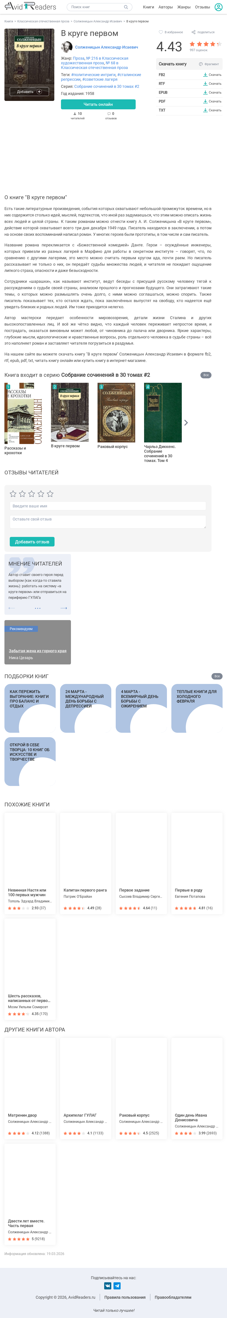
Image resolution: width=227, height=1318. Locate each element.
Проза (78, 58)
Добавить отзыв (34, 543)
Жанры (184, 7)
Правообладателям (173, 1297)
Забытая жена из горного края (38, 652)
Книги (148, 7)
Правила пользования (125, 1297)
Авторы (166, 7)
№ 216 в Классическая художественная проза (94, 60)
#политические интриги (93, 74)
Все (206, 376)
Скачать (214, 75)
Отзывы (202, 7)
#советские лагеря (99, 79)
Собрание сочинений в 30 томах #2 (106, 86)
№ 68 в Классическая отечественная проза (94, 65)
